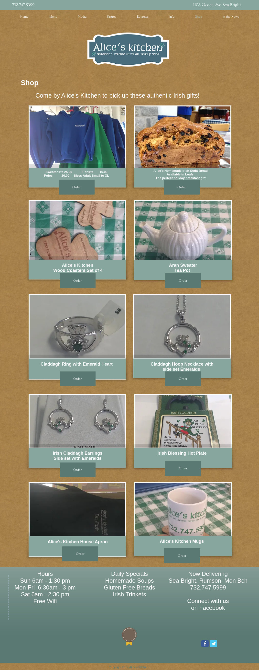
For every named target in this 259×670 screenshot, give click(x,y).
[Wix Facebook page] (205, 643)
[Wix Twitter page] (213, 643)
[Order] (77, 187)
